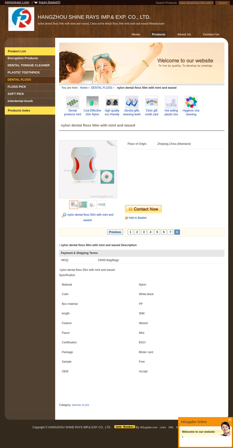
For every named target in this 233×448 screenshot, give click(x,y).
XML (171, 427)
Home (135, 34)
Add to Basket (137, 217)
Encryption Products (23, 58)
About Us (184, 34)
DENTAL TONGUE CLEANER (29, 65)
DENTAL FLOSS (19, 79)
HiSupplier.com (148, 427)
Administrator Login (17, 2)
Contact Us (211, 34)
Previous (115, 232)
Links (163, 427)
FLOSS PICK (17, 86)
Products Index (19, 110)
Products (158, 34)
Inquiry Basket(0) (49, 2)
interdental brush (20, 101)
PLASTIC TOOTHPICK (24, 72)
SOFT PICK (16, 94)
